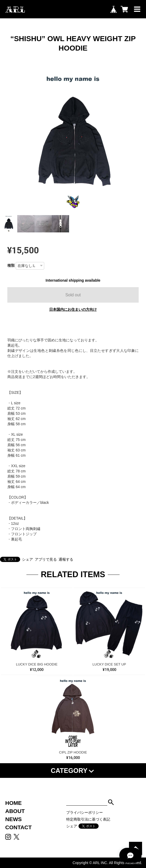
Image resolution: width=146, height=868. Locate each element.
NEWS (13, 819)
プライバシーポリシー (84, 812)
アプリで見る (46, 559)
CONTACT (18, 827)
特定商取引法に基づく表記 (88, 819)
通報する (66, 559)
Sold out (73, 295)
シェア (27, 559)
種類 (11, 265)
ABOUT (15, 811)
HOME (13, 803)
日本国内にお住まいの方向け (73, 309)
